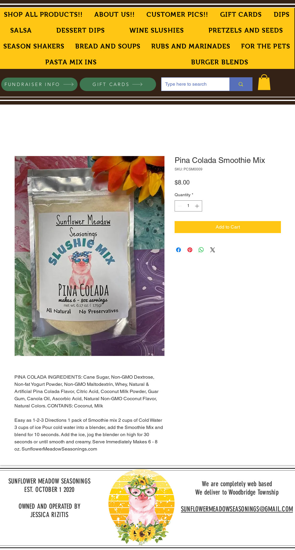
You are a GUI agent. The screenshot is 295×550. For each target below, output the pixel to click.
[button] (264, 82)
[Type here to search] (191, 84)
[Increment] (197, 206)
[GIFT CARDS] (118, 84)
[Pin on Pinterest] (189, 249)
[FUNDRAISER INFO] (39, 84)
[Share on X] (212, 249)
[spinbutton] (188, 206)
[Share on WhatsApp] (201, 249)
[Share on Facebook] (178, 249)
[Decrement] (179, 206)
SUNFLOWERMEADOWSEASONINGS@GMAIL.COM (237, 509)
